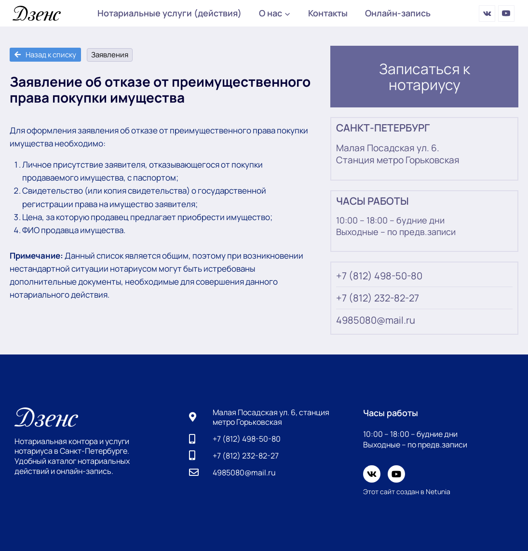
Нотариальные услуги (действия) (169, 13)
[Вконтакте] (487, 13)
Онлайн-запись (398, 13)
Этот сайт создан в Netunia (406, 491)
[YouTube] (506, 13)
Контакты (328, 13)
